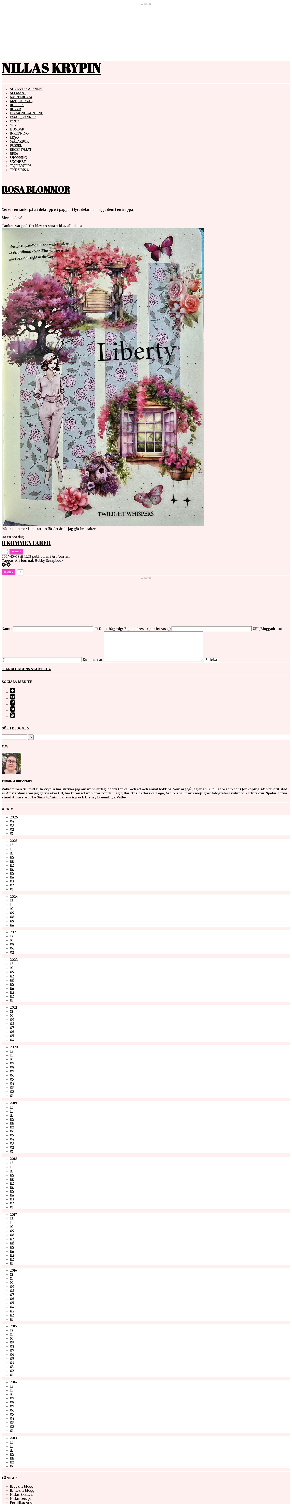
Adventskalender (26, 89)
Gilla (18, 551)
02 (12, 829)
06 (12, 869)
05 (12, 873)
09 (12, 857)
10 (11, 853)
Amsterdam (21, 97)
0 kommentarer (26, 543)
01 (11, 833)
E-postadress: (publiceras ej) (147, 629)
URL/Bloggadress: (267, 629)
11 (11, 849)
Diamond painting (26, 113)
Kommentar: (93, 660)
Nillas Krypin (51, 68)
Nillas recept (20, 1499)
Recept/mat (21, 149)
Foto (14, 121)
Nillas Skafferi (21, 1494)
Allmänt (18, 93)
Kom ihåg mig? (111, 629)
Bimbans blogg (22, 1490)
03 (12, 825)
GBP (13, 125)
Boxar (15, 109)
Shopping (18, 158)
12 (11, 845)
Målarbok (19, 141)
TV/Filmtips (20, 166)
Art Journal (21, 101)
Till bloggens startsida (26, 669)
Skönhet (18, 162)
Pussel (16, 145)
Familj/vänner (23, 117)
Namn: (7, 629)
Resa (14, 154)
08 (12, 861)
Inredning (19, 133)
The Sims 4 (19, 170)
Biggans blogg (21, 1486)
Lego (14, 137)
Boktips (17, 105)
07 (12, 865)
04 (12, 821)
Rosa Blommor (36, 189)
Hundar (17, 129)
